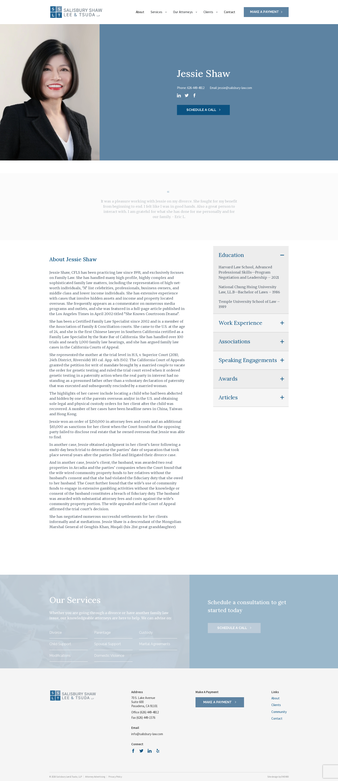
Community (279, 712)
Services (159, 12)
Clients (210, 12)
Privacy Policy (115, 776)
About (140, 12)
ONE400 (285, 776)
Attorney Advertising (95, 776)
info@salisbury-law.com (147, 734)
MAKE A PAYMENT (264, 12)
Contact (229, 12)
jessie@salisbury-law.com (235, 87)
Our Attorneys (185, 12)
